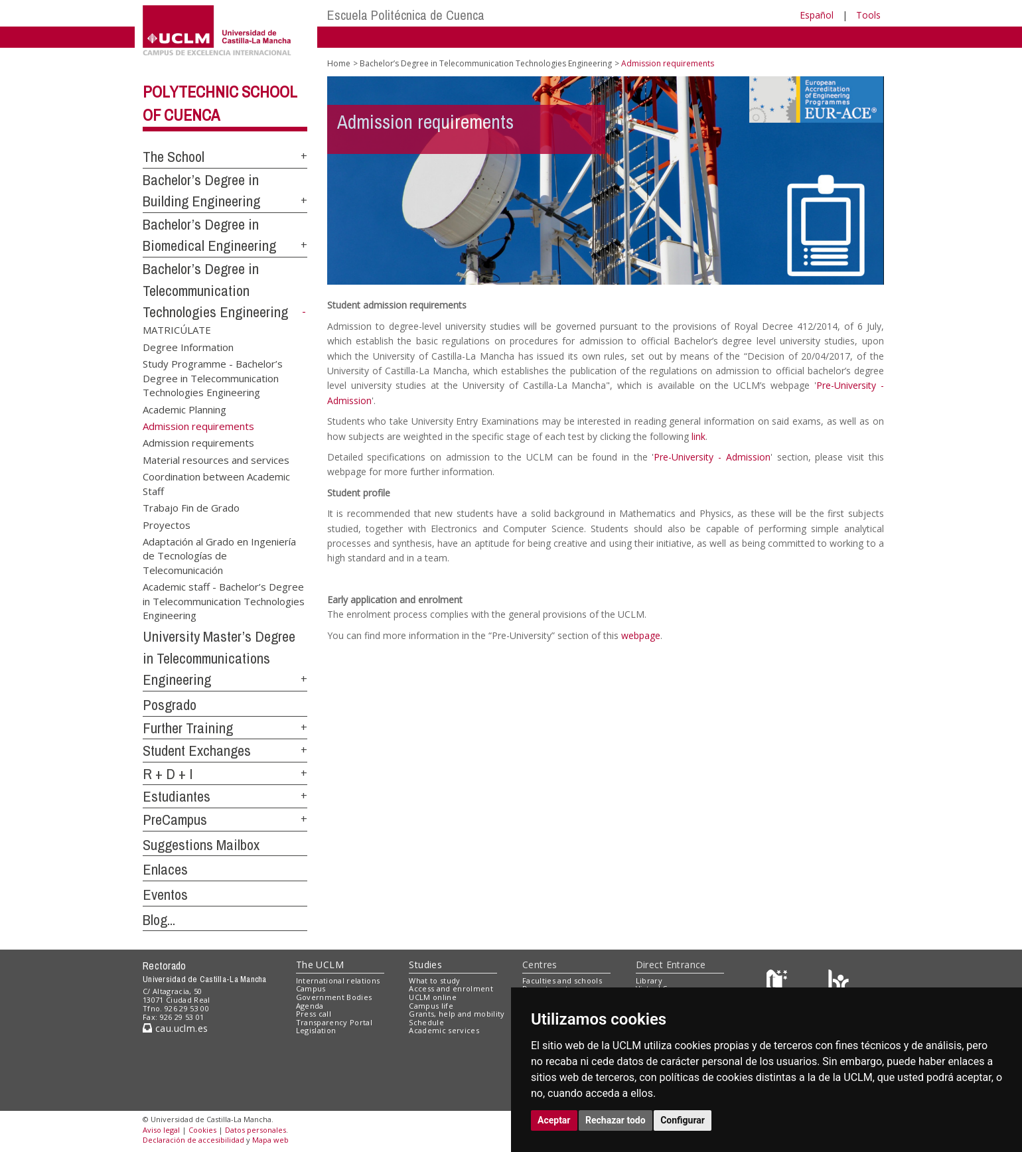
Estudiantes (176, 796)
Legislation (316, 1030)
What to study (434, 980)
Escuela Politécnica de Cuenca (405, 15)
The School (173, 157)
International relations (338, 980)
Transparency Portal (334, 1022)
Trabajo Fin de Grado (191, 507)
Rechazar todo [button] (615, 1120)
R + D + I (168, 774)
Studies (425, 964)
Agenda (310, 1006)
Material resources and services (216, 459)
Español (817, 15)
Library (649, 980)
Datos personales (255, 1130)
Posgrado (169, 705)
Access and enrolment (451, 988)
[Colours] (838, 983)
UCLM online (433, 997)
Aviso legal (161, 1130)
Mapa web (270, 1140)
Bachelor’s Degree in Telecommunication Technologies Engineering (215, 290)
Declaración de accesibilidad (193, 1140)
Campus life (431, 1006)
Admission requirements (198, 442)
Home (338, 63)
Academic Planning (184, 408)
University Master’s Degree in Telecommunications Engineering (219, 657)
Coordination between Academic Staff (216, 483)
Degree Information (188, 346)
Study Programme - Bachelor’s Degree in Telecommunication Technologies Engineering (213, 378)
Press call (313, 1014)
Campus (311, 988)
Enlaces (165, 869)
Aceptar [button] (554, 1120)
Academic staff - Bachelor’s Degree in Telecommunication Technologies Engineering (224, 601)
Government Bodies (334, 997)
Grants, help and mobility (456, 1014)
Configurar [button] (682, 1120)
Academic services (444, 1030)
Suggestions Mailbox (201, 845)
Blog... (159, 920)
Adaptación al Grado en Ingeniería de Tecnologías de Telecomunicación (219, 555)
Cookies (202, 1130)
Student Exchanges (197, 750)
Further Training (188, 728)
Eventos (165, 894)
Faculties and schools (562, 980)
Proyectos (166, 524)
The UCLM (320, 964)
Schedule (426, 1022)
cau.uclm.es (175, 1028)
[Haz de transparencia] (779, 983)
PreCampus (175, 819)
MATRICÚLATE (177, 329)
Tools (868, 15)
